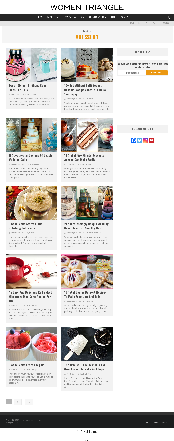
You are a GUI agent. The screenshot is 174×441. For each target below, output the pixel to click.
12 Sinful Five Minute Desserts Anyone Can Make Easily (84, 157)
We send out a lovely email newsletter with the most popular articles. (142, 65)
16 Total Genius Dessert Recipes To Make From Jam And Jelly (85, 294)
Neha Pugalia (72, 99)
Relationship (97, 17)
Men (113, 17)
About (140, 23)
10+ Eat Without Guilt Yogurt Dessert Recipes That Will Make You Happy (85, 89)
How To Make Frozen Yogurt (27, 365)
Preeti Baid (15, 164)
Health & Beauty (48, 17)
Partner (156, 23)
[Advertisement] (142, 101)
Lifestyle (68, 17)
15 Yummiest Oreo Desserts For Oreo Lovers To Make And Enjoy (84, 367)
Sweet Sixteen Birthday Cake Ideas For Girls (28, 87)
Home (132, 23)
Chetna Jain (16, 94)
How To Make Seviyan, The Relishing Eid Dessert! (25, 226)
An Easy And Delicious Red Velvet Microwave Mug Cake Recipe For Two (30, 296)
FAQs (148, 23)
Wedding (35, 164)
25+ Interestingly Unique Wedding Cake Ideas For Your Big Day (86, 226)
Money (124, 17)
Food (27, 94)
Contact (166, 23)
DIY (82, 17)
